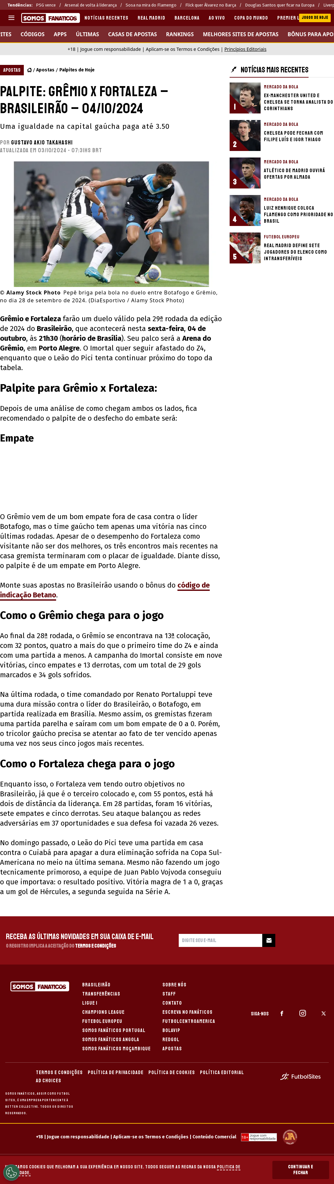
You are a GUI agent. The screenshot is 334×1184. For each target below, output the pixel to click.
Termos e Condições (95, 946)
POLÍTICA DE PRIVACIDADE (116, 1072)
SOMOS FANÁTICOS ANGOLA (110, 1039)
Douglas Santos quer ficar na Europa (279, 5)
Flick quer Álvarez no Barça (210, 5)
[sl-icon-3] (323, 1013)
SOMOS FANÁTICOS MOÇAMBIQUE (116, 1048)
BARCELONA (187, 18)
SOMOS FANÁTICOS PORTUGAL (113, 1030)
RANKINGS (180, 34)
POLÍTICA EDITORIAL (222, 1072)
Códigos (33, 34)
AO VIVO (217, 18)
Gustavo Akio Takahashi (42, 142)
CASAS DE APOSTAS (132, 34)
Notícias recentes (106, 18)
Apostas (45, 70)
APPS (60, 34)
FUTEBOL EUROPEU (102, 1021)
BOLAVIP (171, 1030)
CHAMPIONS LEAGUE (103, 1012)
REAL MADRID (151, 18)
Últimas (87, 34)
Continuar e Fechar (300, 1170)
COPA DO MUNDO (251, 18)
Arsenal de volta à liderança (91, 5)
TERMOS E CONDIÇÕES (59, 1072)
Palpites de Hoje (77, 70)
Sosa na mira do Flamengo (151, 5)
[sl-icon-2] (303, 1013)
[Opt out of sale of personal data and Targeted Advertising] (11, 1172)
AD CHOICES (48, 1080)
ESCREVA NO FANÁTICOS (187, 1012)
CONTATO (172, 1003)
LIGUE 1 (90, 1003)
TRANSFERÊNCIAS (101, 994)
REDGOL (170, 1039)
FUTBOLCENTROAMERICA (188, 1021)
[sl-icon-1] (282, 1013)
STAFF (169, 994)
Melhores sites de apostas (241, 34)
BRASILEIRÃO (96, 985)
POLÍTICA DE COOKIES (171, 1072)
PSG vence (46, 5)
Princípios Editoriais (245, 49)
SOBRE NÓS (174, 985)
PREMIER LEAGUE (295, 18)
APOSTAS (172, 1048)
